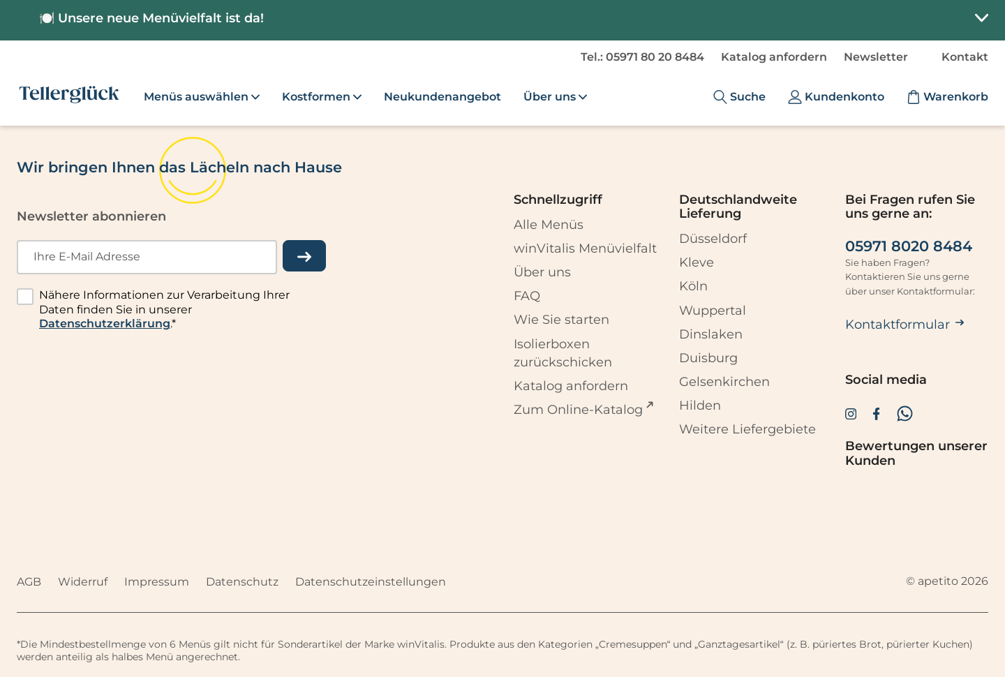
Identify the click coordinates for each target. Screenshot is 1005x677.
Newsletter (876, 57)
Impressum (156, 581)
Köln (693, 287)
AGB (29, 581)
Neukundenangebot (442, 96)
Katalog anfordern (774, 57)
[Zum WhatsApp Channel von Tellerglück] (905, 413)
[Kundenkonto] (836, 96)
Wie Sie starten (561, 320)
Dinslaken (711, 334)
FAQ (527, 296)
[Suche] (739, 96)
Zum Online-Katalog (578, 409)
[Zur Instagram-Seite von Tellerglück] (850, 413)
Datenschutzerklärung (104, 324)
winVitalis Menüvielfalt (585, 248)
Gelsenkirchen (724, 381)
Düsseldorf (713, 238)
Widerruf (82, 581)
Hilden (700, 405)
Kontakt (964, 57)
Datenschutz (242, 581)
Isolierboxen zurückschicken (563, 353)
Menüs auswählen (202, 96)
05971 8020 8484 (908, 246)
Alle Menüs (548, 224)
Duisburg (708, 358)
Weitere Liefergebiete (747, 429)
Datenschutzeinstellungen (370, 581)
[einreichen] (304, 255)
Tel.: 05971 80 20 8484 (642, 57)
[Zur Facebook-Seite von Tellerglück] (876, 413)
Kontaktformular (904, 324)
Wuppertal (712, 310)
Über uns (542, 272)
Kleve (696, 263)
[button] (502, 20)
